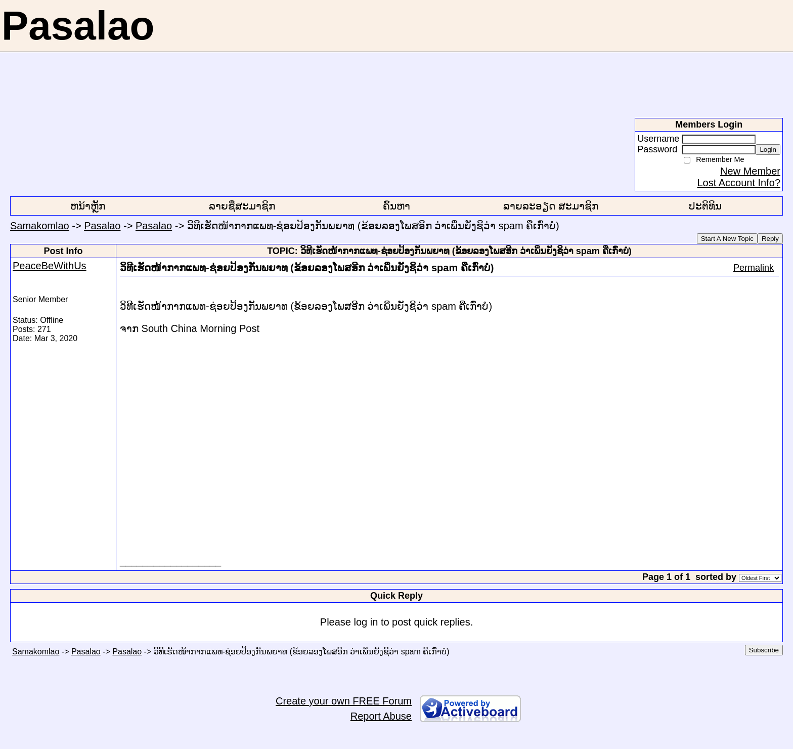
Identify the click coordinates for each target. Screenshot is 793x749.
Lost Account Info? (738, 182)
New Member (750, 171)
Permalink (753, 268)
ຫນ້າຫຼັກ (87, 206)
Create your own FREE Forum (344, 700)
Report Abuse (381, 716)
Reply (770, 238)
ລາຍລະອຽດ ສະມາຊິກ (550, 206)
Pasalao (102, 225)
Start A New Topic (727, 238)
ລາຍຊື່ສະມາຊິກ (242, 206)
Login (768, 149)
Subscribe (764, 650)
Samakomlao (39, 225)
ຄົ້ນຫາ (396, 206)
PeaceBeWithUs (49, 265)
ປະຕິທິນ (705, 206)
